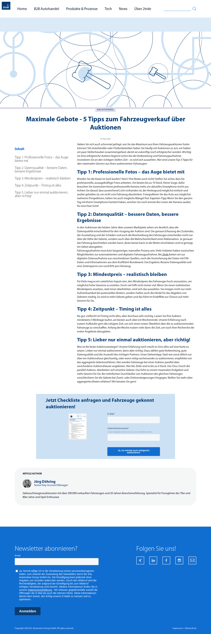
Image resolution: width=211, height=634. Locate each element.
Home (22, 9)
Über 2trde (142, 9)
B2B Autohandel (46, 9)
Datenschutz (190, 628)
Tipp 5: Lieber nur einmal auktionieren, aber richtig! (41, 194)
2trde (165, 254)
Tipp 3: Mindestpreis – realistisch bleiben (43, 178)
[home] (6, 9)
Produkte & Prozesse (82, 9)
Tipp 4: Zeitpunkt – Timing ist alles (38, 185)
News (123, 9)
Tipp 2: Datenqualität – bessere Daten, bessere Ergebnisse (41, 169)
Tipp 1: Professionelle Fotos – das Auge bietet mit (41, 159)
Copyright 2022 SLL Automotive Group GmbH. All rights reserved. (44, 628)
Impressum (178, 628)
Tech (108, 9)
